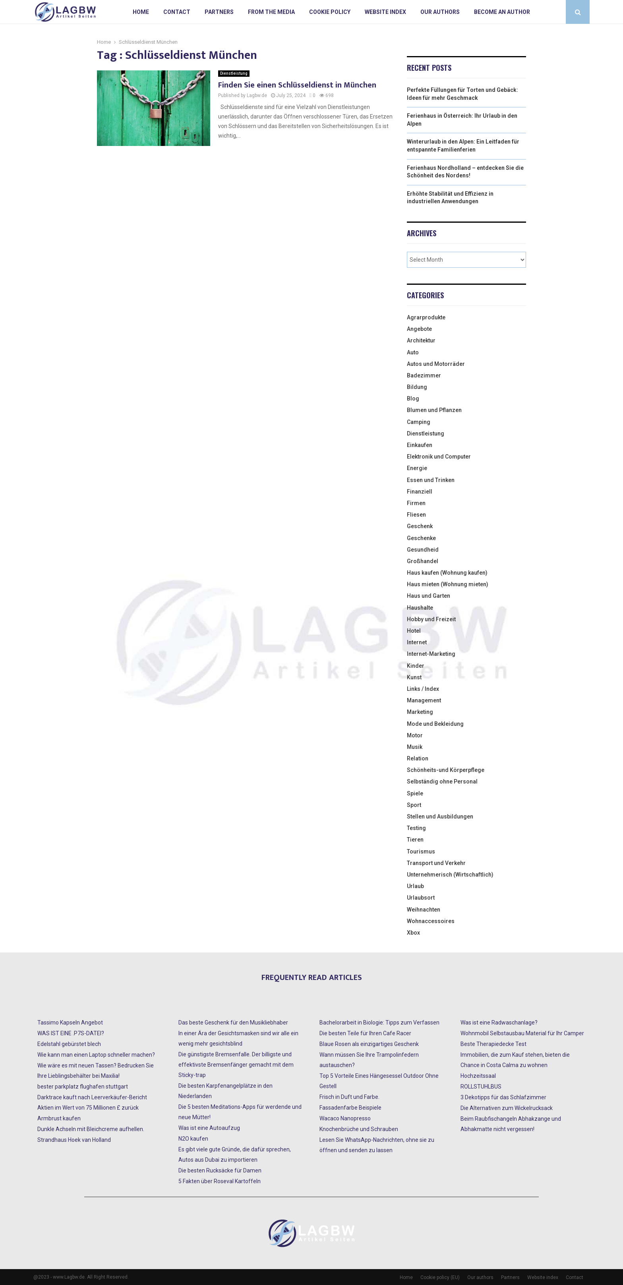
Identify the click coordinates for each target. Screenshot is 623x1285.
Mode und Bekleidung (435, 724)
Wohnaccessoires (431, 921)
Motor (415, 735)
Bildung (417, 387)
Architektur (421, 340)
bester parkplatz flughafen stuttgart (82, 1086)
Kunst (414, 677)
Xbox (413, 932)
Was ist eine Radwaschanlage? (499, 1022)
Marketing (420, 712)
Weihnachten (423, 909)
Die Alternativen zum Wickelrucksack (506, 1108)
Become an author (502, 12)
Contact (176, 12)
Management (424, 700)
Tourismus (421, 851)
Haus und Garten (428, 596)
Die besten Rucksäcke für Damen (219, 1170)
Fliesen (416, 514)
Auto (413, 352)
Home (141, 12)
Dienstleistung (234, 73)
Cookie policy (329, 12)
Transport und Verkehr (436, 863)
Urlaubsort (421, 897)
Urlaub (415, 886)
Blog (413, 398)
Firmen (416, 503)
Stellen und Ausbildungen (440, 816)
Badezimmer (424, 375)
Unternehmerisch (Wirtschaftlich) (450, 874)
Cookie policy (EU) (440, 1277)
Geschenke (421, 538)
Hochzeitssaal (478, 1076)
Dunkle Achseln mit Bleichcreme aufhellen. (90, 1129)
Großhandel (422, 561)
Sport (414, 805)
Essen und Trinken (431, 480)
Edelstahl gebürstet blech (69, 1044)
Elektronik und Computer (439, 456)
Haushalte (420, 608)
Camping (418, 422)
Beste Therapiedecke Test (493, 1044)
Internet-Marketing (431, 654)
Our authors (440, 12)
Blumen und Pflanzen (434, 410)
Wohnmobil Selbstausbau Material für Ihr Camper (522, 1033)
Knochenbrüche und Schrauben (358, 1129)
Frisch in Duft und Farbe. (349, 1097)
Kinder (415, 666)
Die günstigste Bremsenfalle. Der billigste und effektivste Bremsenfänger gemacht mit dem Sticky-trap (236, 1064)
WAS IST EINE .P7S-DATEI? (70, 1033)
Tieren (415, 839)
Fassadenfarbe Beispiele (350, 1107)
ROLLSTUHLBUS (480, 1086)
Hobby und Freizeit (431, 619)
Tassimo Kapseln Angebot (70, 1022)
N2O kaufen (193, 1138)
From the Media (271, 12)
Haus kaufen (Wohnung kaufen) (447, 573)
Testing (416, 828)
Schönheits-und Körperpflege (445, 770)
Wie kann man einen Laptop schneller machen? (96, 1055)
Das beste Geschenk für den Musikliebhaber (233, 1022)
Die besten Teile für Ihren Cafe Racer (365, 1033)
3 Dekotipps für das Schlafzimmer (503, 1097)
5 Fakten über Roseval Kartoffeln (219, 1181)
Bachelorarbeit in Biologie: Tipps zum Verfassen (379, 1022)
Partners (219, 12)
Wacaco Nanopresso (345, 1118)
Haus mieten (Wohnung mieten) (447, 584)
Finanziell (419, 491)
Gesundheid (423, 549)
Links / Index (423, 689)
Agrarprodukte (426, 317)
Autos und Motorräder (436, 364)
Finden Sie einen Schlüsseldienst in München (297, 85)
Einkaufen (419, 445)
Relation (417, 758)
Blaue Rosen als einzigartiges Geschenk (369, 1044)
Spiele (415, 793)
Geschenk (420, 526)
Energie (417, 468)
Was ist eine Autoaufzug (209, 1128)
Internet (417, 642)
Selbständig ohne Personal (442, 781)
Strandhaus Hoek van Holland (74, 1140)
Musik (414, 747)
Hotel (414, 631)
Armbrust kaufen (59, 1118)
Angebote (419, 329)
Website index (385, 12)
